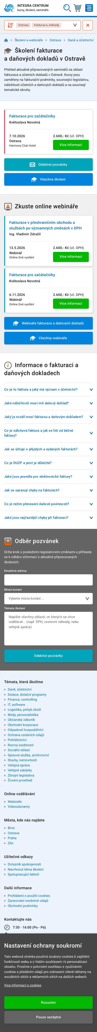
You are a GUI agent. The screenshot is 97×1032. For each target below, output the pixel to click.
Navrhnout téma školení (25, 869)
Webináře (15, 802)
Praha (12, 838)
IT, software (16, 705)
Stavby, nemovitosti (22, 760)
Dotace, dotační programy (27, 695)
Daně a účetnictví (81, 40)
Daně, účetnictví (20, 689)
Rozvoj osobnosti (21, 745)
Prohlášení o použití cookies (29, 896)
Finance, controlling (22, 700)
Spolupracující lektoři (23, 874)
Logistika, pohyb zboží (24, 710)
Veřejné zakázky (20, 770)
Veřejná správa (19, 765)
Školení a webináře (29, 40)
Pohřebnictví (17, 740)
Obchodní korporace (23, 725)
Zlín (10, 843)
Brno (11, 828)
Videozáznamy (19, 807)
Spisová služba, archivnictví (28, 755)
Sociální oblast (19, 750)
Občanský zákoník (21, 720)
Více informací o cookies (22, 985)
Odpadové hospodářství (25, 730)
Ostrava (55, 40)
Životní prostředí (20, 780)
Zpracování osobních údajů (28, 901)
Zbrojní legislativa (21, 775)
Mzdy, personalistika (23, 715)
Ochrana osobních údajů (26, 735)
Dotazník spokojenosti (24, 864)
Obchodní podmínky (23, 906)
